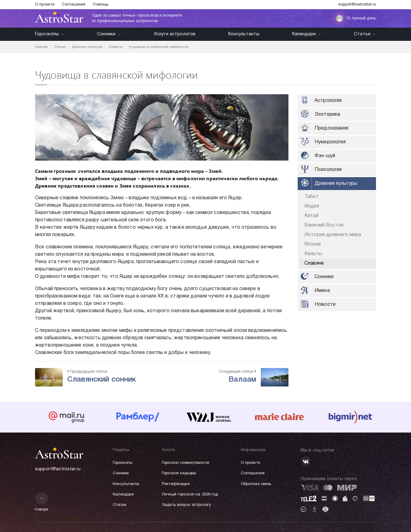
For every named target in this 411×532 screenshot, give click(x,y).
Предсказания (331, 128)
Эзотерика (327, 114)
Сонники (109, 34)
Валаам (242, 379)
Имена (322, 291)
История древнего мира (332, 235)
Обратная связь (256, 484)
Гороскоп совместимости (185, 463)
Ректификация (176, 484)
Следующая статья (237, 371)
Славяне (314, 263)
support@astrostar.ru (357, 4)
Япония (312, 244)
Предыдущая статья (87, 371)
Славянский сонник (101, 379)
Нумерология (330, 142)
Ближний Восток (324, 225)
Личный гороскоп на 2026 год (190, 494)
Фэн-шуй (325, 156)
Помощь (100, 4)
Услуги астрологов (175, 34)
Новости (325, 304)
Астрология (328, 101)
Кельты (313, 254)
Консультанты (244, 34)
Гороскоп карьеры (179, 473)
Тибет (311, 197)
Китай (311, 216)
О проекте (44, 4)
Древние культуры (336, 183)
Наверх (41, 501)
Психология (328, 170)
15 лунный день (356, 18)
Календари (306, 34)
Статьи (365, 34)
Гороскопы (49, 34)
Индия (311, 206)
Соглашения (73, 4)
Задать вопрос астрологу (186, 505)
